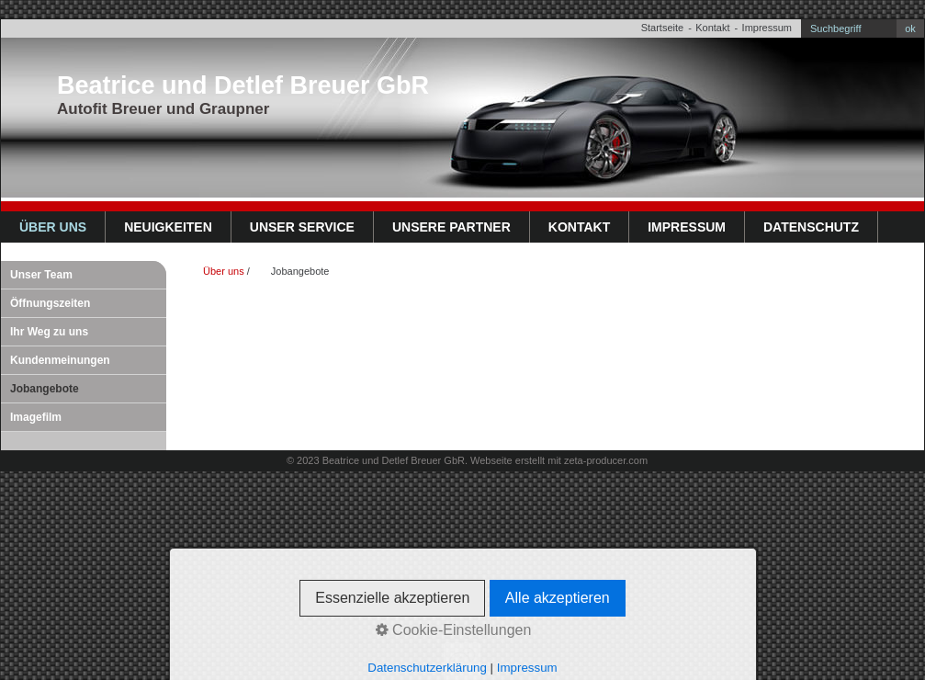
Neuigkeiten (168, 227)
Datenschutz (811, 227)
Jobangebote (44, 388)
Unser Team (41, 274)
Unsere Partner (451, 227)
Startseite (662, 27)
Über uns (52, 227)
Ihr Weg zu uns (49, 331)
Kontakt (712, 27)
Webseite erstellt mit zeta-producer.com (559, 460)
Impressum (767, 27)
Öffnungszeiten (50, 303)
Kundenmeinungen (60, 360)
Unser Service (302, 227)
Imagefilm (36, 417)
